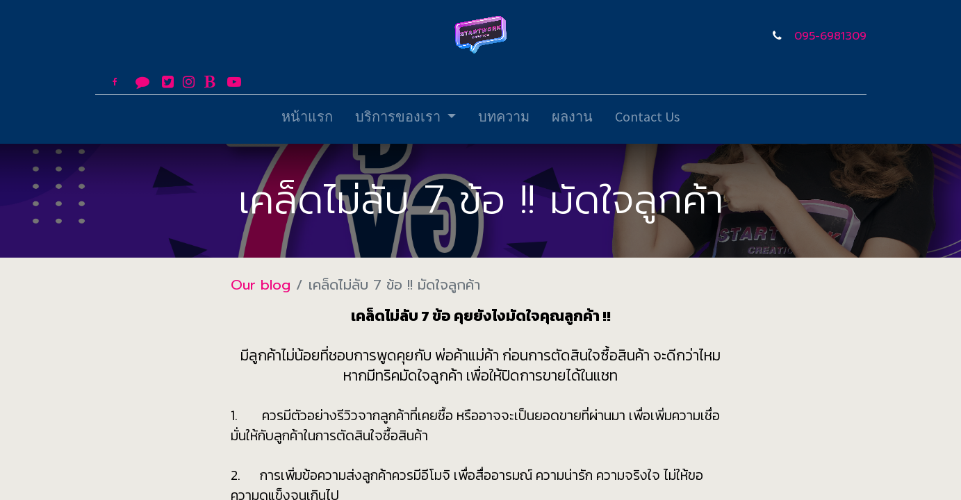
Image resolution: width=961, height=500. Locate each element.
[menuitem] (307, 119)
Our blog (260, 284)
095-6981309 (830, 36)
